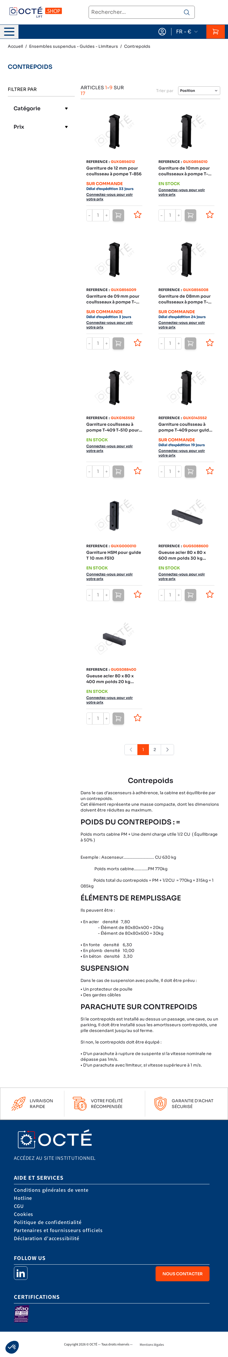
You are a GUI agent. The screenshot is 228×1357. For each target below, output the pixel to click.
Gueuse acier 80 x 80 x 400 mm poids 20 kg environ (110, 679)
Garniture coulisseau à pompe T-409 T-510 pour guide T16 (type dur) (112, 427)
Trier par (164, 90)
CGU (19, 1206)
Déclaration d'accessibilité (46, 1238)
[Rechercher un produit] (186, 12)
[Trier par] (199, 90)
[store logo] (35, 12)
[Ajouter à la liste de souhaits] (137, 214)
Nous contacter (182, 1273)
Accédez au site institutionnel (55, 1158)
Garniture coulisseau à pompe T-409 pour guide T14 (185, 427)
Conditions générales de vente (51, 1190)
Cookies (23, 1214)
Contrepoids (137, 46)
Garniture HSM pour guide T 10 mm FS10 (113, 555)
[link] (131, 749)
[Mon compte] (162, 31)
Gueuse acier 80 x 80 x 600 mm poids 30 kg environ (182, 555)
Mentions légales (152, 1344)
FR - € (187, 31)
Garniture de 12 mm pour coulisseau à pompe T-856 (113, 171)
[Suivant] (167, 749)
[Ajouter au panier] (118, 215)
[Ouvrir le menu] (9, 31)
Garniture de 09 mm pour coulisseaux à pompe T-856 (112, 299)
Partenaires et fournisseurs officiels (58, 1230)
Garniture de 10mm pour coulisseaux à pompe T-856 (184, 171)
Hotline (23, 1198)
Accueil (15, 46)
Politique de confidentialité (48, 1222)
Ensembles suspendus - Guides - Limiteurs (73, 46)
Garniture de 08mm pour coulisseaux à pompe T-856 (184, 299)
